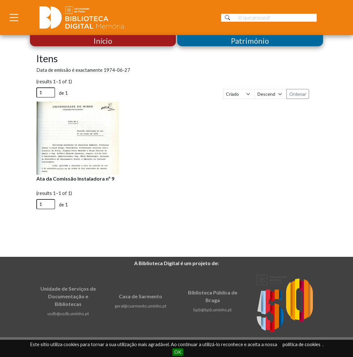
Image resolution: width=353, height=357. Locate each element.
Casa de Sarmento (140, 296)
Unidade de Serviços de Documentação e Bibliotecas (68, 296)
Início (103, 40)
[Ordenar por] (239, 94)
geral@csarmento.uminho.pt (140, 306)
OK (177, 352)
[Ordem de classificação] (271, 94)
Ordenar (297, 94)
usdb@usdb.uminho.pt (68, 313)
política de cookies (302, 344)
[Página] (45, 92)
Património (250, 40)
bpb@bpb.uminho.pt (212, 309)
